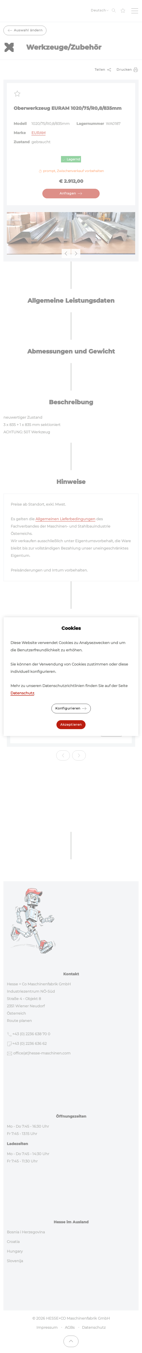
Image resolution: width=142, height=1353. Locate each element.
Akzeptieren (71, 724)
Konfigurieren (71, 708)
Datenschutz (22, 693)
